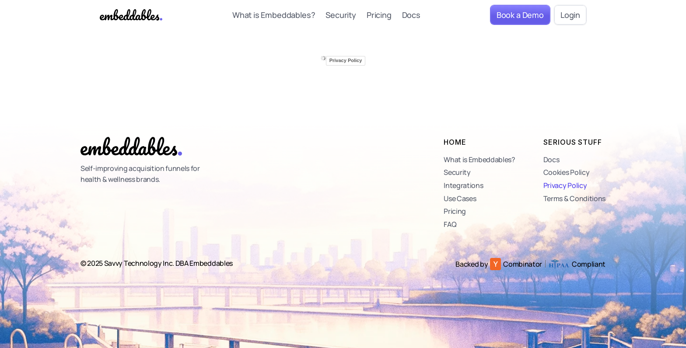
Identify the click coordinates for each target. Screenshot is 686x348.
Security (341, 15)
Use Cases (460, 198)
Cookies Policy (566, 172)
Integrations (463, 185)
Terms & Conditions (574, 198)
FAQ (450, 224)
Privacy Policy (565, 185)
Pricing (379, 15)
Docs (411, 15)
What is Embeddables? (273, 15)
